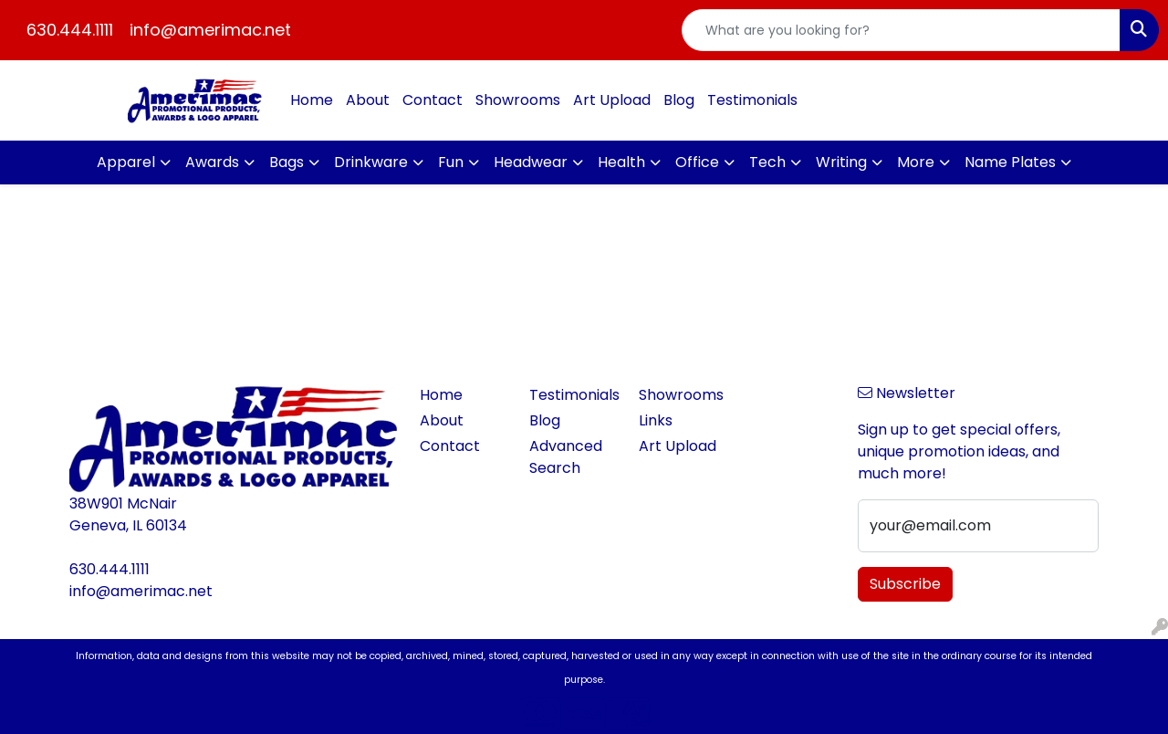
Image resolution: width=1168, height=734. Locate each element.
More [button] (915, 162)
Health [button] (621, 162)
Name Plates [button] (1010, 162)
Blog (678, 99)
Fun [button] (451, 162)
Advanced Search (565, 456)
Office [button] (697, 162)
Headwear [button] (531, 162)
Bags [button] (286, 162)
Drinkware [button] (371, 162)
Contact (432, 99)
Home (311, 99)
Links (656, 420)
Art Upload (612, 99)
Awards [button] (212, 162)
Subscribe (905, 583)
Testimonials (752, 99)
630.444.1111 (69, 29)
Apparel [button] (126, 162)
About (368, 99)
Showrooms (517, 99)
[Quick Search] (901, 30)
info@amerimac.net (210, 29)
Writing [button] (841, 162)
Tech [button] (767, 162)
